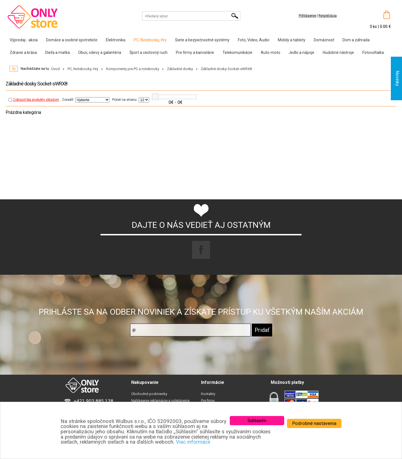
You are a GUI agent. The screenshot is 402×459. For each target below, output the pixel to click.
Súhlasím (257, 420)
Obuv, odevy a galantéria (99, 52)
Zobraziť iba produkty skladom (33, 100)
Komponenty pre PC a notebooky (132, 69)
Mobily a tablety (291, 40)
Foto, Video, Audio (253, 40)
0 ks (374, 26)
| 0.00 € (384, 26)
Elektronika (115, 40)
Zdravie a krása (23, 52)
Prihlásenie (307, 15)
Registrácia (328, 15)
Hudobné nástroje (338, 52)
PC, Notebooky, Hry (150, 40)
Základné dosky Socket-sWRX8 (226, 69)
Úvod (55, 69)
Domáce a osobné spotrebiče (71, 40)
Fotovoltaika (373, 52)
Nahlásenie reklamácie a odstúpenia (160, 400)
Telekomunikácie (237, 52)
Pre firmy (208, 400)
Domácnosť (324, 40)
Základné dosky (180, 69)
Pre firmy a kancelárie (195, 52)
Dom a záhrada (356, 40)
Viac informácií (193, 442)
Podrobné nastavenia (314, 423)
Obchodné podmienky (149, 394)
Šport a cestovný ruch (149, 52)
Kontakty (208, 394)
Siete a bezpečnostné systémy (202, 40)
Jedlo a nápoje (301, 52)
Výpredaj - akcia (24, 40)
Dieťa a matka (57, 52)
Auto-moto (270, 52)
